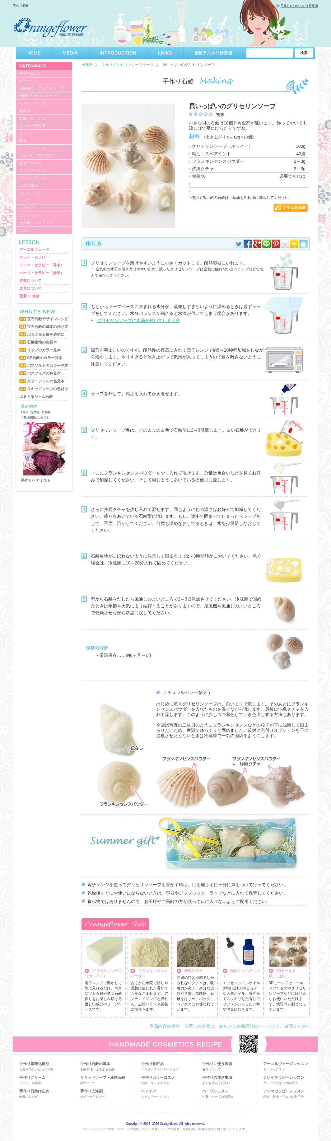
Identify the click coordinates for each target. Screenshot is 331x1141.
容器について (30, 280)
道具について (30, 288)
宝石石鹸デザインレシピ (47, 319)
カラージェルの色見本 (45, 381)
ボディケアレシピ (92, 1096)
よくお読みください (216, 1083)
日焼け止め (28, 185)
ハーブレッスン (215, 1091)
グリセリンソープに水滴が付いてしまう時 (138, 320)
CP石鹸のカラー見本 (44, 358)
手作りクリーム (32, 1077)
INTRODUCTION (118, 53)
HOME (34, 53)
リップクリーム (32, 148)
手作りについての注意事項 (299, 5)
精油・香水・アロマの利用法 (283, 1096)
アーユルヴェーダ (34, 249)
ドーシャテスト (274, 1069)
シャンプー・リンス (155, 1096)
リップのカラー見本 (44, 350)
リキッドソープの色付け (47, 389)
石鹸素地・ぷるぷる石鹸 (97, 1069)
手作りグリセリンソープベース (127, 65)
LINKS (165, 53)
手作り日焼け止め (34, 1091)
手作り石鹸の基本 (95, 1064)
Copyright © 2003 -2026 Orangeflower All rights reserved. (165, 1123)
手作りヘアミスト (36, 480)
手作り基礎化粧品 (34, 1064)
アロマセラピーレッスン (283, 1091)
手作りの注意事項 (217, 1077)
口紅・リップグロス (36, 155)
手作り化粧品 (152, 1064)
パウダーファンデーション (160, 1069)
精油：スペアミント (241, 973)
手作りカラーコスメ (158, 1077)
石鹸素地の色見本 (42, 342)
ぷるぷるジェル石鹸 (36, 397)
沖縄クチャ (193, 971)
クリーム (26, 133)
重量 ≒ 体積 (29, 296)
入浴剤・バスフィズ (36, 223)
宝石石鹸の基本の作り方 (47, 327)
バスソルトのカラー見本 (47, 365)
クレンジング (30, 193)
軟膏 (23, 140)
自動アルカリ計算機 (213, 53)
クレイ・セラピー (34, 257)
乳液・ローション (34, 118)
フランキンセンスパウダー (149, 973)
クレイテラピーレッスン (283, 1077)
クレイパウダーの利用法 (280, 1083)
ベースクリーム (32, 178)
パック (24, 200)
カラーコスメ (30, 163)
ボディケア (28, 215)
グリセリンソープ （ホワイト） (103, 973)
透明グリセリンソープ (38, 96)
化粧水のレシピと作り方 (36, 1069)
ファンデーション (34, 170)
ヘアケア (26, 208)
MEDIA (70, 53)
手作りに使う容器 (217, 1064)
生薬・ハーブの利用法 (217, 1096)
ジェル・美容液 (32, 126)
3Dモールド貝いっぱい (282, 973)
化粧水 (24, 111)
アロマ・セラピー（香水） (41, 265)
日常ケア (26, 230)
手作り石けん (30, 73)
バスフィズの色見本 (44, 373)
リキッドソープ (32, 103)
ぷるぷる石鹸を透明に (45, 334)
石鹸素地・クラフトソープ (41, 88)
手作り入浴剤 (91, 1091)
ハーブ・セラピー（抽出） (41, 273)
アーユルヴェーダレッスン (285, 1064)
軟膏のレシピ (28, 1096)
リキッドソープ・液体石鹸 (102, 1077)
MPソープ (27, 81)
